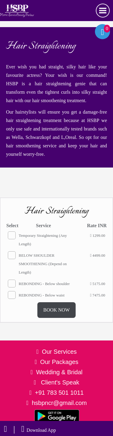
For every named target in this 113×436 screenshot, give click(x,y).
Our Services (59, 351)
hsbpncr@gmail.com (59, 403)
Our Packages (59, 362)
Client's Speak (56, 382)
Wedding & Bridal (59, 372)
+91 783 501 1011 (59, 392)
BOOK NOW (56, 309)
